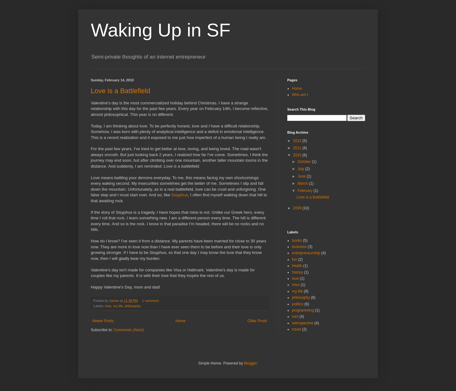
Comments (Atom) (129, 330)
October (305, 162)
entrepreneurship (306, 253)
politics (297, 304)
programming (303, 310)
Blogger (250, 363)
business (299, 247)
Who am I (300, 95)
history (297, 272)
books (297, 240)
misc (296, 285)
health (297, 266)
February (305, 190)
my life (118, 306)
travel (296, 329)
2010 (298, 155)
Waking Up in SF (160, 30)
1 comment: (151, 301)
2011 (298, 148)
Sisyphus (179, 195)
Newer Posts (103, 321)
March (303, 183)
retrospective (302, 323)
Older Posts (257, 321)
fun (294, 259)
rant (295, 316)
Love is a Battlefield (120, 91)
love (108, 306)
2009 (298, 208)
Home (181, 321)
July (301, 169)
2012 (298, 141)
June (302, 176)
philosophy (133, 306)
